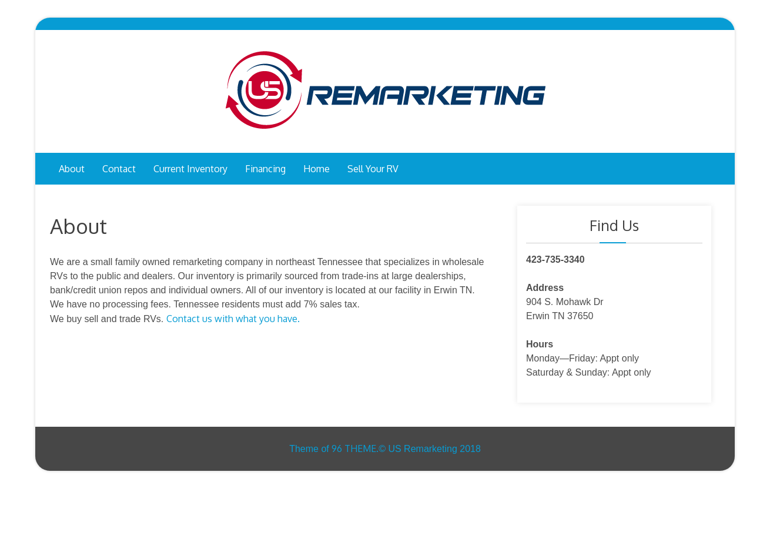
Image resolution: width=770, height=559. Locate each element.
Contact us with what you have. (233, 318)
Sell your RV (373, 169)
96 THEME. (355, 448)
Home (316, 169)
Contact (119, 169)
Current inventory (190, 169)
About (72, 169)
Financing (265, 169)
